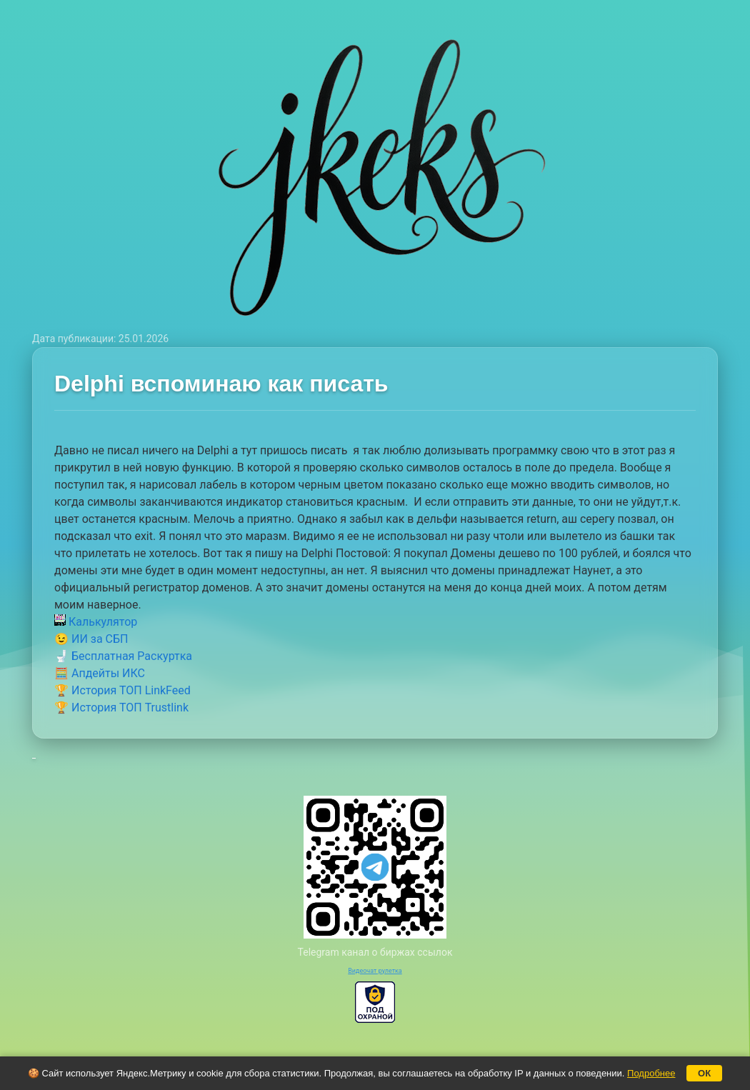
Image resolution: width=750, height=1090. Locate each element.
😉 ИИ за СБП (91, 639)
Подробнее (651, 1073)
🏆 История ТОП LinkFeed (122, 690)
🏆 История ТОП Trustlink (121, 707)
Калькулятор (95, 622)
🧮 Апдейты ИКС (99, 673)
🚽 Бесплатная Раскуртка (123, 656)
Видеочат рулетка (375, 970)
